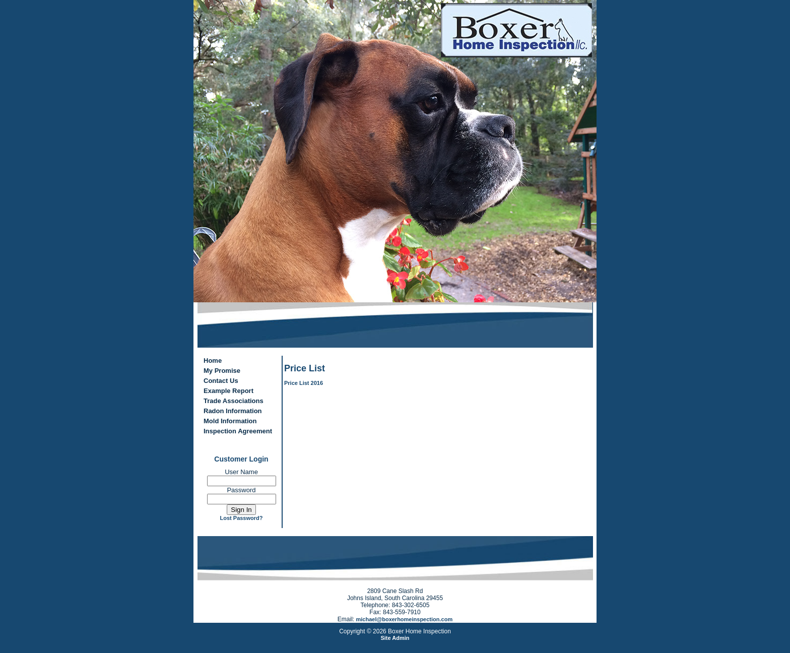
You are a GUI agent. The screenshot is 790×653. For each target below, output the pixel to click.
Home (213, 360)
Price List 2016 (303, 383)
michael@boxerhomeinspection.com (404, 619)
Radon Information (233, 411)
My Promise (222, 370)
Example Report (228, 391)
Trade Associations (234, 401)
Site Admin (394, 638)
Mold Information (230, 421)
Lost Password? (241, 518)
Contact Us (221, 380)
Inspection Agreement (238, 431)
